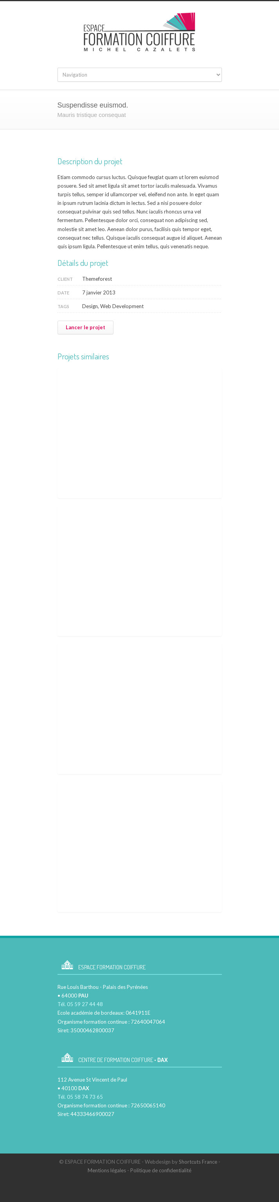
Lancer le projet (85, 327)
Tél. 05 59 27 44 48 (80, 1004)
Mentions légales (107, 1170)
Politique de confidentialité (160, 1170)
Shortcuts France (198, 1162)
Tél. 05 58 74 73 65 (80, 1097)
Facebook (145, 1186)
